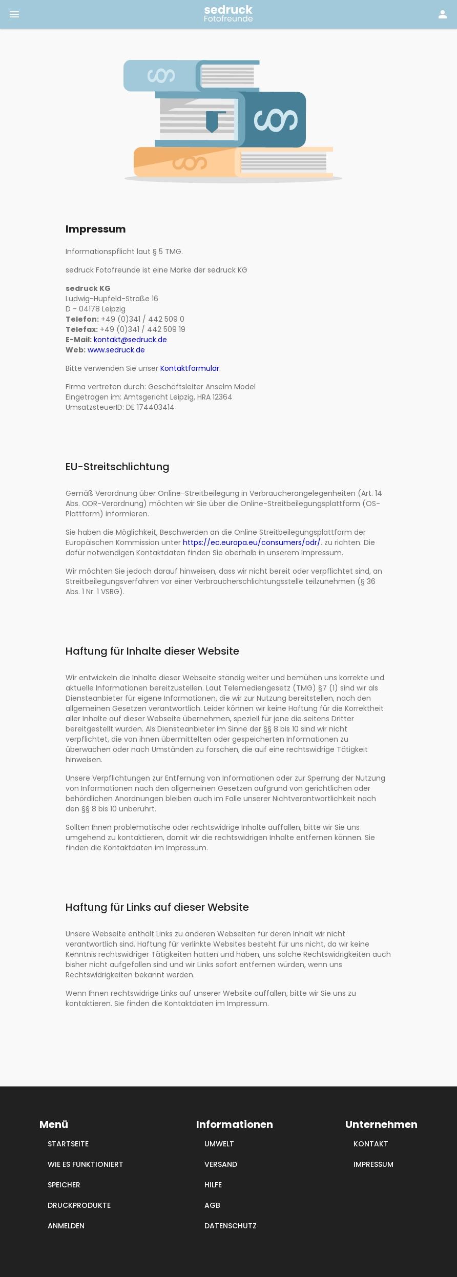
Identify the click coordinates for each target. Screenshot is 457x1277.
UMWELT (219, 1144)
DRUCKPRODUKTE (79, 1205)
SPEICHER (64, 1185)
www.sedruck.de (116, 350)
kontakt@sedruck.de (130, 339)
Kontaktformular (189, 368)
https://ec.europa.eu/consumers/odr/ (252, 542)
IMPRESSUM (373, 1164)
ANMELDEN (66, 1226)
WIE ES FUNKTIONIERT (85, 1164)
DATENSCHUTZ (230, 1226)
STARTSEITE (68, 1144)
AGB (212, 1205)
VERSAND (220, 1164)
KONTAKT (371, 1144)
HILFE (213, 1185)
